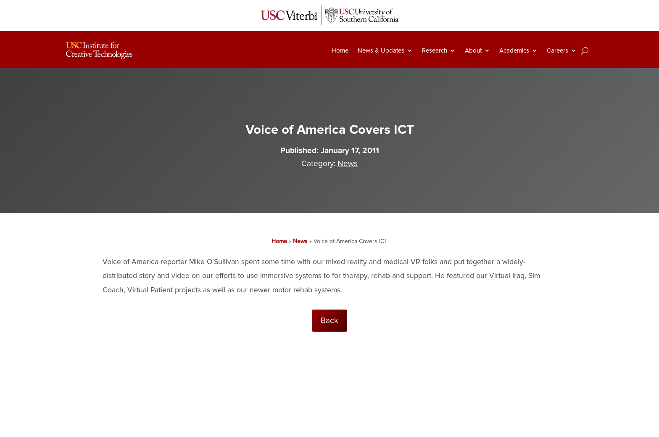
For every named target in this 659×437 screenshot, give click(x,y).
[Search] (584, 50)
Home (340, 50)
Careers (557, 50)
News (347, 164)
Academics (514, 50)
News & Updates (381, 50)
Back (329, 320)
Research (434, 50)
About (473, 50)
